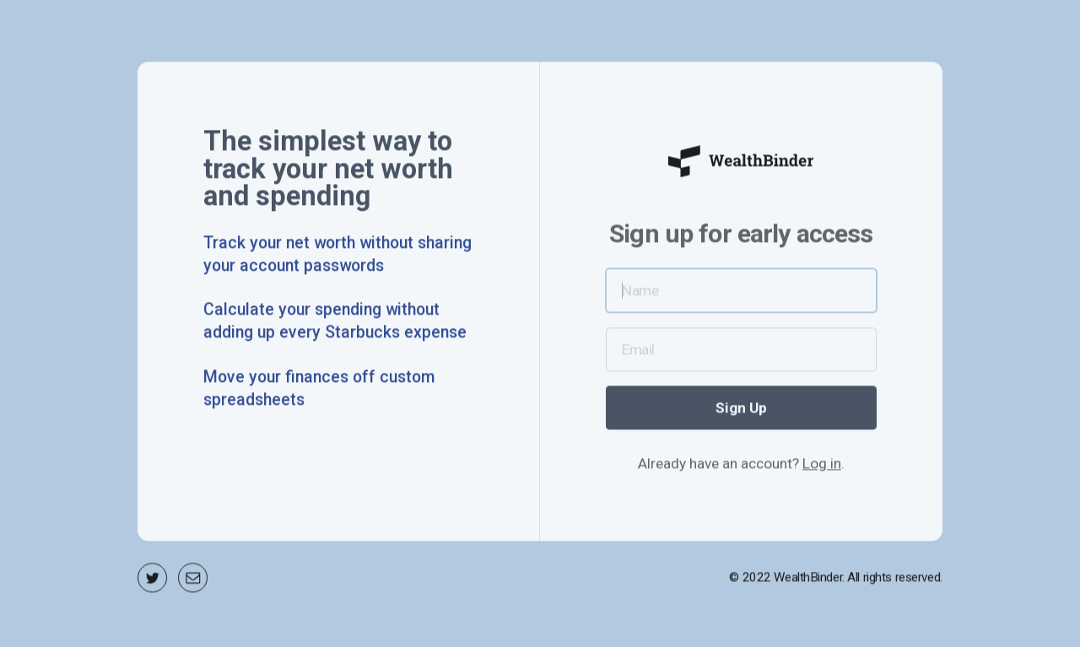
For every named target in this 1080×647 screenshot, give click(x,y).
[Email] (193, 581)
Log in (821, 466)
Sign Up (741, 410)
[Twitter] (152, 581)
